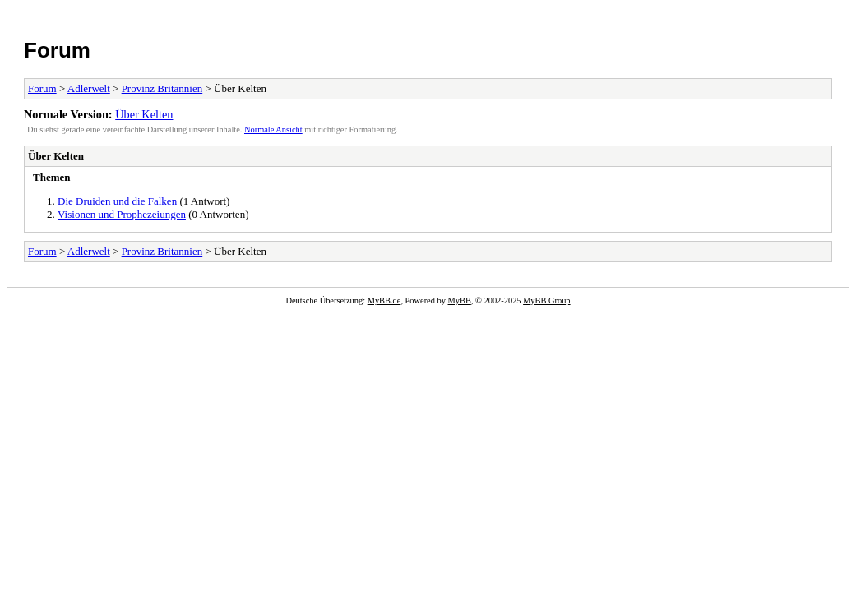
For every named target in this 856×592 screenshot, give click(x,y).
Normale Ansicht (273, 129)
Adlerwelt (88, 88)
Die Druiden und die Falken (117, 201)
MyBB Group (546, 300)
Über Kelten (144, 114)
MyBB (459, 300)
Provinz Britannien (162, 88)
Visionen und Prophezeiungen (122, 214)
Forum (57, 50)
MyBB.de (384, 300)
